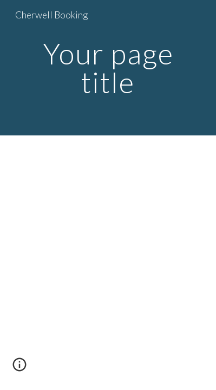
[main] (108, 68)
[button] (19, 368)
